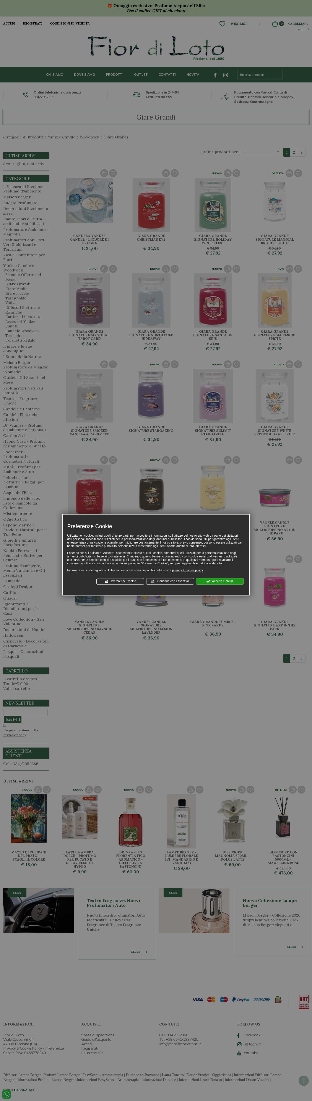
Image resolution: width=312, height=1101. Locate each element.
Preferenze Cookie (120, 581)
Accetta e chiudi (220, 581)
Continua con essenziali (170, 581)
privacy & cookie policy (187, 570)
